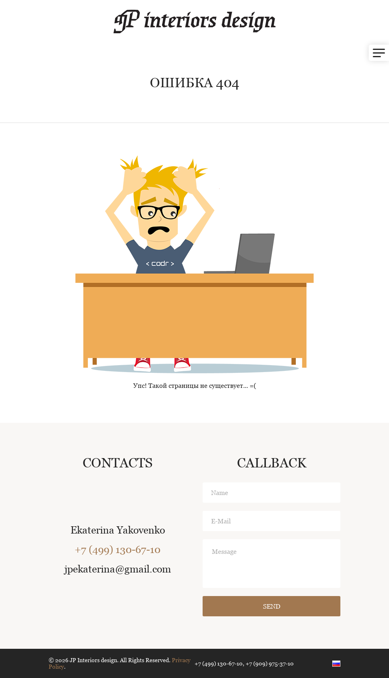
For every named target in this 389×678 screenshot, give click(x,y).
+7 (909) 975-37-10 (270, 663)
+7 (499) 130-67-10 (117, 549)
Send (271, 606)
